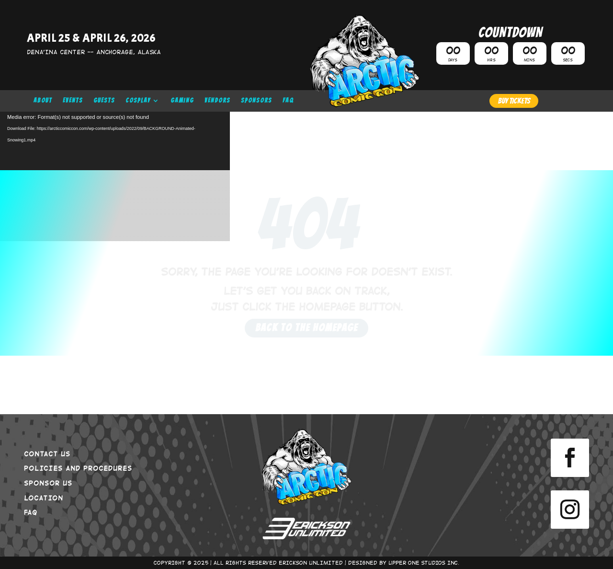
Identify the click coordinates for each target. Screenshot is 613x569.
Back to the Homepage (306, 327)
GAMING (182, 101)
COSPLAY (137, 101)
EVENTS (73, 101)
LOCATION (43, 497)
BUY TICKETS (514, 100)
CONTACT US (47, 453)
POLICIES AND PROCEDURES (78, 468)
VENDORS (217, 101)
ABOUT (43, 101)
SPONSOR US (48, 482)
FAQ (288, 101)
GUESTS (104, 101)
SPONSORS (256, 101)
